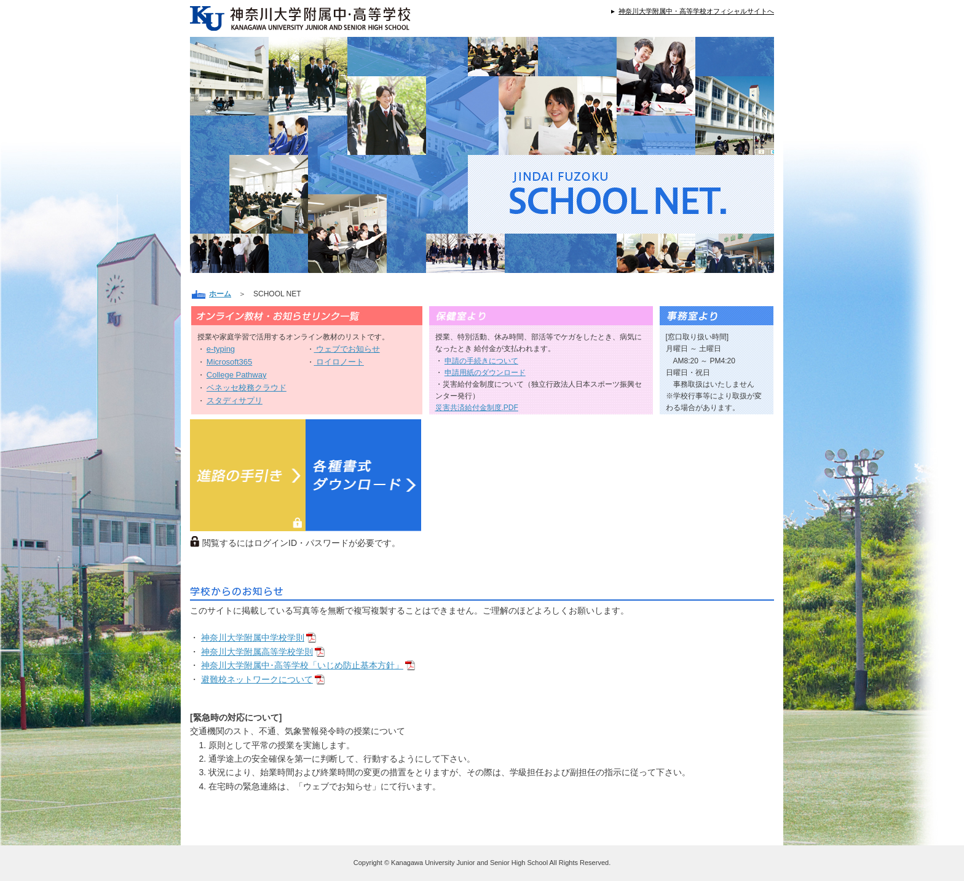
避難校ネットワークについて (257, 679)
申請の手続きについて (481, 361)
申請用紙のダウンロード (485, 372)
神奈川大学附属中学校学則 (252, 637)
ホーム (220, 294)
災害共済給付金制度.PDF (476, 407)
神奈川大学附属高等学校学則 (257, 652)
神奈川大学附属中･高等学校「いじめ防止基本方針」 (302, 665)
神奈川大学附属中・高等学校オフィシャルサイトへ (696, 11)
